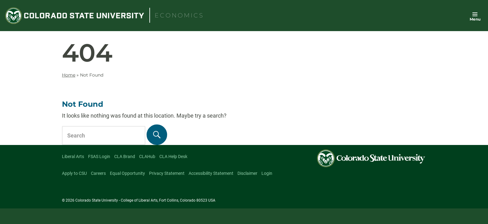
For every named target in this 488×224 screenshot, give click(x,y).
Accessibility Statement (211, 173)
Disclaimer (247, 173)
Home (68, 75)
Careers (98, 173)
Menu (475, 19)
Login (266, 173)
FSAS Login (99, 156)
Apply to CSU (74, 173)
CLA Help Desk (173, 156)
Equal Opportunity (127, 173)
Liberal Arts (73, 156)
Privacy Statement (167, 173)
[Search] (157, 134)
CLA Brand (124, 156)
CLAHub (147, 156)
